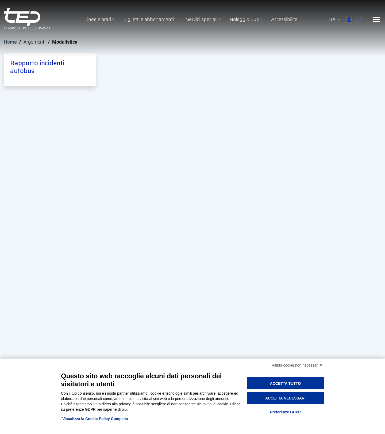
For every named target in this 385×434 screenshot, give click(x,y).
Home (10, 42)
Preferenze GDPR (285, 412)
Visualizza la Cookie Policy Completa (95, 419)
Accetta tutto (285, 383)
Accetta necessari (285, 398)
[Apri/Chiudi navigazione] (375, 19)
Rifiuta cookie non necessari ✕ (297, 365)
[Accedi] (338, 19)
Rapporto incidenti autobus (37, 67)
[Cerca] (355, 19)
